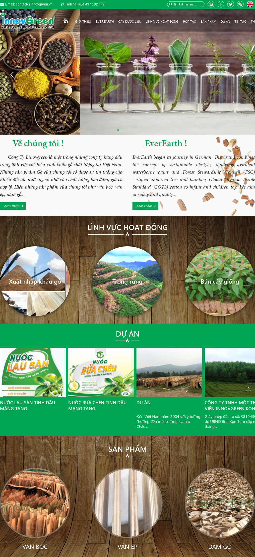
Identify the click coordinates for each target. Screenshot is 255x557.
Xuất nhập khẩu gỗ (35, 281)
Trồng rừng (127, 281)
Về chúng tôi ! (38, 144)
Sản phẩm (127, 449)
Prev (6, 388)
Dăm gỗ (220, 546)
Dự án (127, 334)
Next (249, 388)
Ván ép (127, 546)
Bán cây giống (220, 281)
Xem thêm (11, 205)
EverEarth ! (166, 144)
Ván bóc (35, 546)
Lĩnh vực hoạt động (127, 227)
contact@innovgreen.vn (29, 4)
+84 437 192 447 (85, 4)
